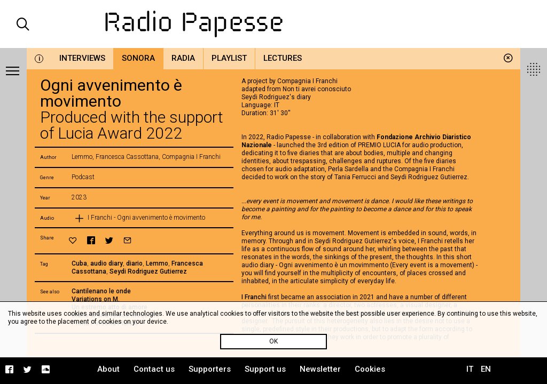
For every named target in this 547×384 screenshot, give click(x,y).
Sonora (138, 58)
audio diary (106, 263)
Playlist (229, 58)
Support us (265, 369)
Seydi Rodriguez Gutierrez (148, 271)
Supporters (210, 369)
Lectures (282, 58)
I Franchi (254, 297)
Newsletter (320, 369)
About (108, 369)
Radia (183, 58)
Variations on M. (96, 299)
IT (469, 369)
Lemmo (157, 263)
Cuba (79, 263)
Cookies (370, 369)
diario (134, 263)
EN (486, 369)
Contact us (154, 369)
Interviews (82, 58)
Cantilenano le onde (101, 291)
